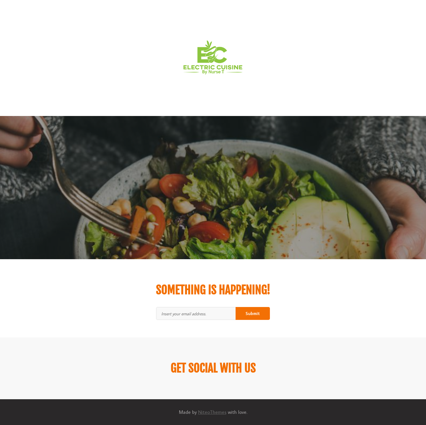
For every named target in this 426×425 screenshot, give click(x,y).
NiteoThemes (212, 412)
